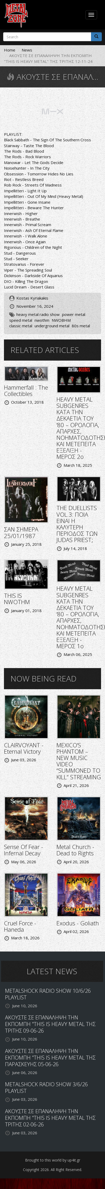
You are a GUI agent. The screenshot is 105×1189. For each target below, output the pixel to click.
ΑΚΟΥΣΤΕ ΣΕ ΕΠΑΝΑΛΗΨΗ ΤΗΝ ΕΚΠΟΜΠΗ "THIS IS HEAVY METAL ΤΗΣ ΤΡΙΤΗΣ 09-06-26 (50, 1024)
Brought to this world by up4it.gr (52, 1160)
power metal (73, 314)
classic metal (20, 325)
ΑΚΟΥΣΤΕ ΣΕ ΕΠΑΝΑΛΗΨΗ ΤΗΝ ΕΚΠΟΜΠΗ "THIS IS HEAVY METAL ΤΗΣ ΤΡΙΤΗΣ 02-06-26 (50, 1118)
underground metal (52, 325)
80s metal (81, 325)
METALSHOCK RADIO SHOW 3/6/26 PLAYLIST (46, 1087)
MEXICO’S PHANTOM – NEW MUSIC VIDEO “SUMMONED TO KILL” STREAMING (78, 761)
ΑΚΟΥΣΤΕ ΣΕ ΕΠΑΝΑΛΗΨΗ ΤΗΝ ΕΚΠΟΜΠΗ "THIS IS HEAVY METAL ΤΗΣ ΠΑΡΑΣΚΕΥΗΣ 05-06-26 (50, 1057)
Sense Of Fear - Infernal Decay (23, 850)
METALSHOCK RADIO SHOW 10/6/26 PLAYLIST (48, 994)
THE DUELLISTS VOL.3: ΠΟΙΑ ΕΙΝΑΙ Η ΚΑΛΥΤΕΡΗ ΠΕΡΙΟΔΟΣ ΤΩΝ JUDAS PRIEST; (77, 524)
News (27, 50)
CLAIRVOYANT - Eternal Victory (24, 748)
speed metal (20, 320)
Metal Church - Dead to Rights (75, 850)
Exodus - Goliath (77, 923)
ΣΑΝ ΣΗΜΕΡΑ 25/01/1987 (21, 532)
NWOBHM (61, 320)
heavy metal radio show (38, 314)
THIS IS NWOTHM (17, 598)
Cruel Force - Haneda (20, 926)
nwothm (42, 320)
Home (9, 50)
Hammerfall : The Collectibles (26, 390)
